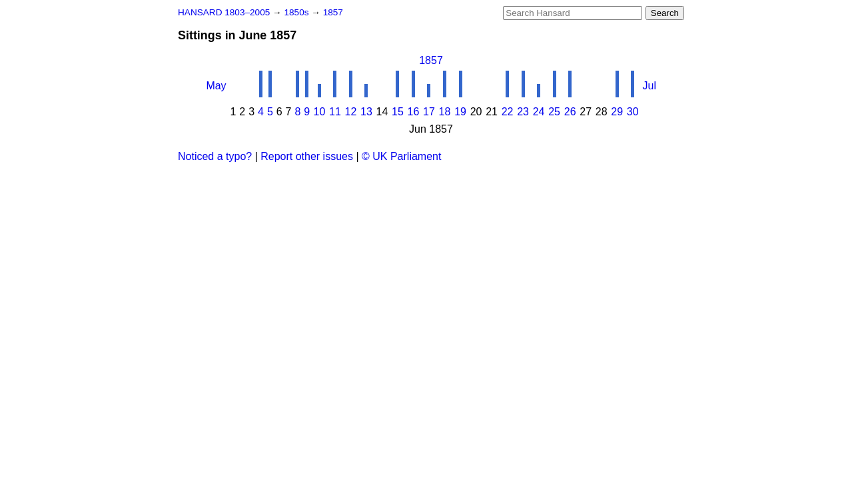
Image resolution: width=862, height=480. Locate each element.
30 (633, 111)
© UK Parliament (401, 156)
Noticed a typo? (215, 156)
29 (617, 111)
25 (554, 111)
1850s (297, 12)
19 (460, 111)
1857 (333, 12)
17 (429, 111)
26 (570, 111)
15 (398, 111)
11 (335, 111)
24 (539, 111)
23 (523, 111)
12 (351, 111)
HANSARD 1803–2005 (224, 12)
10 (319, 111)
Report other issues (306, 156)
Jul (649, 85)
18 (445, 111)
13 (366, 111)
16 (414, 111)
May (216, 85)
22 (508, 111)
